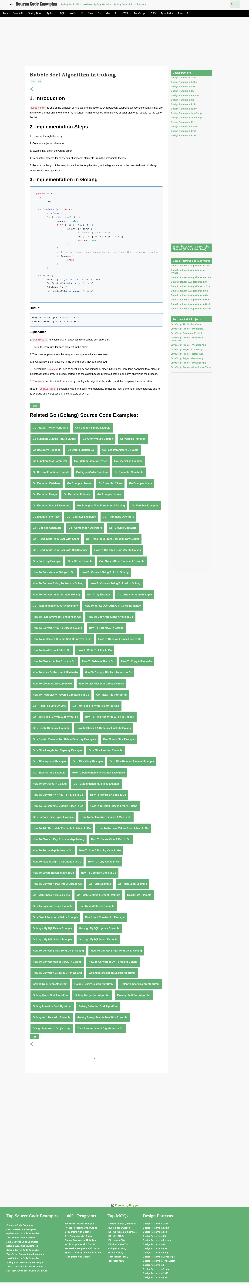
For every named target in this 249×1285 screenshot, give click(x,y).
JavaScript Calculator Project (186, 333)
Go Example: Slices (110, 483)
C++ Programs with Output (79, 1236)
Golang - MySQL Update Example (99, 928)
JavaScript (139, 13)
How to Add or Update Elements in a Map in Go (62, 828)
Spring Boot (67, 4)
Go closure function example (51, 472)
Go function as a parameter (50, 461)
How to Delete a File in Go (98, 661)
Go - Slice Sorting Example (49, 772)
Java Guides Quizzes (119, 1228)
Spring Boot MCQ (117, 1248)
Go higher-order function (92, 472)
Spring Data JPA (123, 4)
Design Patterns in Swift (183, 131)
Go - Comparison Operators (85, 527)
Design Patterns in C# (182, 91)
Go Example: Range (45, 494)
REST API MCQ (115, 1252)
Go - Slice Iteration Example (105, 750)
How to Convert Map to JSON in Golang (57, 961)
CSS (153, 13)
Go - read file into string (111, 694)
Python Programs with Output (81, 1228)
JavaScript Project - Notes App (187, 354)
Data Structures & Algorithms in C (189, 282)
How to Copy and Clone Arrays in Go (110, 616)
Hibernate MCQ (116, 1261)
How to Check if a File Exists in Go (54, 661)
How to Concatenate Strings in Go (53, 572)
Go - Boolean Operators (47, 527)
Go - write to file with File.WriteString (96, 705)
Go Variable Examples (145, 505)
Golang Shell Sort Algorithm (134, 995)
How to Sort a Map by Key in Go (52, 850)
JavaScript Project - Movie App (187, 358)
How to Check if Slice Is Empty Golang (113, 806)
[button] (32, 89)
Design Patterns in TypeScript (186, 117)
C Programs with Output (78, 1232)
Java (5, 13)
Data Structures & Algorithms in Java (190, 265)
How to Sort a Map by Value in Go (100, 850)
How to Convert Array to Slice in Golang (57, 628)
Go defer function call (81, 450)
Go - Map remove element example (98, 895)
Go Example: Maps (140, 483)
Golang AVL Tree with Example (51, 1017)
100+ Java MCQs (116, 1240)
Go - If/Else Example (80, 561)
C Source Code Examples (19, 1225)
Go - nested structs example (96, 906)
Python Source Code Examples (22, 1233)
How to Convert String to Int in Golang (105, 572)
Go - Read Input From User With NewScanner (60, 550)
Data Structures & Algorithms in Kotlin (191, 277)
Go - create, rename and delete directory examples (64, 739)
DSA (32, 81)
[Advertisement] (114, 42)
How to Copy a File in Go (136, 661)
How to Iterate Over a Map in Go (110, 839)
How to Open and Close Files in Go (119, 639)
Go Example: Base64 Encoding (51, 505)
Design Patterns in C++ (183, 86)
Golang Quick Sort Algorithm (50, 995)
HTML (125, 13)
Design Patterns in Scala (184, 126)
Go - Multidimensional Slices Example (96, 783)
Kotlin (73, 13)
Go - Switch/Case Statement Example (121, 561)
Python (50, 13)
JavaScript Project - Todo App (186, 349)
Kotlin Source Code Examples (22, 1246)
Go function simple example (92, 427)
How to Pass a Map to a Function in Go (57, 861)
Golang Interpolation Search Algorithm (112, 973)
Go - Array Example (99, 594)
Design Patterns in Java (183, 77)
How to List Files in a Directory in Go (101, 683)
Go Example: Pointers (77, 494)
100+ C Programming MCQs (122, 1232)
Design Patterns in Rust (183, 135)
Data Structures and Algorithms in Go (100, 1028)
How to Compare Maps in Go (98, 872)
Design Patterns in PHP (183, 104)
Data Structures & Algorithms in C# (189, 295)
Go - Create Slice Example (119, 739)
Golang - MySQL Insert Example (98, 939)
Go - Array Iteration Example (135, 594)
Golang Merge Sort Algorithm (92, 995)
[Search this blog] (223, 4)
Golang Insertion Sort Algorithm (52, 1006)
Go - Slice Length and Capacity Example (57, 750)
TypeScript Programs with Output (83, 1252)
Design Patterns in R (182, 122)
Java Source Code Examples (21, 1237)
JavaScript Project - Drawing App (188, 362)
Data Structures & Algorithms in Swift (191, 304)
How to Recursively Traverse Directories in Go (61, 694)
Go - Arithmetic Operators (118, 516)
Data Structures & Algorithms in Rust (190, 299)
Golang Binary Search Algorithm (94, 984)
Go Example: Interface (46, 516)
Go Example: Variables (46, 483)
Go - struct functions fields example (55, 917)
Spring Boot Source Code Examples (25, 1262)
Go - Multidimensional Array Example (55, 605)
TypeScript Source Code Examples (25, 1254)
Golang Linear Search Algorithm (140, 984)
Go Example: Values (109, 494)
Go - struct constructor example (104, 917)
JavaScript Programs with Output (83, 1248)
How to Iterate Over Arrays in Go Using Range (113, 605)
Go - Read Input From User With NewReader (112, 539)
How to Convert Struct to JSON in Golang (116, 950)
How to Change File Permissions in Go (108, 672)
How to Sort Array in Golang (106, 628)
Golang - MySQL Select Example (52, 939)
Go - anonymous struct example (52, 906)
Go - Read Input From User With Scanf (56, 539)
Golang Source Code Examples (22, 1250)
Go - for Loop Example (47, 561)
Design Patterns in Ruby (184, 108)
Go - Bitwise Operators (123, 527)
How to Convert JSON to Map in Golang (113, 961)
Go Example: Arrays (79, 483)
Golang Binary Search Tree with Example (102, 1017)
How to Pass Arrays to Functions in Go (57, 616)
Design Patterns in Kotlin (184, 82)
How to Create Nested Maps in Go (53, 872)
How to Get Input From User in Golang (117, 550)
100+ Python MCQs (118, 1244)
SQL (61, 13)
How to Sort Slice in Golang (50, 783)
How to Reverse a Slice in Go (108, 795)
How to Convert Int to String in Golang (56, 594)
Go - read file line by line (49, 705)
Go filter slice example (128, 461)
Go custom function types (90, 461)
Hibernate (140, 4)
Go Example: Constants (129, 472)
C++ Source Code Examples (21, 1229)
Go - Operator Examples (81, 516)
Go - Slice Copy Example (88, 761)
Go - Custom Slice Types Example (53, 817)
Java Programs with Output (79, 1223)
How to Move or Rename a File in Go (55, 672)
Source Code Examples (36, 4)
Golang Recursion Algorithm (50, 984)
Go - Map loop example (132, 884)
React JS (183, 13)
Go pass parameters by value (120, 450)
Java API (18, 13)
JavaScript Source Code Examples (24, 1266)
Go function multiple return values (54, 438)
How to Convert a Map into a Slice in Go (57, 884)
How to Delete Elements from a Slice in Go (98, 772)
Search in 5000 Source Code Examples (26, 1270)
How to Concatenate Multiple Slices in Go (58, 806)
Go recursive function (47, 450)
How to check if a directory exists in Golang (104, 728)
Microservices (84, 4)
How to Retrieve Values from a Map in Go (123, 828)
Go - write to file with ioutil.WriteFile (55, 717)
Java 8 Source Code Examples (22, 1241)
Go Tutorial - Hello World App (50, 427)
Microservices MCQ (118, 1256)
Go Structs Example (139, 895)
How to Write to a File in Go (94, 650)
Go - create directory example (51, 728)
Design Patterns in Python (185, 95)
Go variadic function (132, 438)
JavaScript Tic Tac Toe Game (186, 324)
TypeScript (167, 13)
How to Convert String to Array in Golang (58, 583)
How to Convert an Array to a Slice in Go (58, 795)
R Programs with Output (78, 1256)
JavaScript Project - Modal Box (187, 328)
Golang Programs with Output (81, 1240)
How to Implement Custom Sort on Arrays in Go (62, 639)
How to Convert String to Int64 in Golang (116, 583)
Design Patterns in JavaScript (186, 113)
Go (108, 13)
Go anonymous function (98, 438)
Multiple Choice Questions (122, 1223)
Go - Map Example (100, 884)
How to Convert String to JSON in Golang (58, 950)
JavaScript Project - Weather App (188, 345)
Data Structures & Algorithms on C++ (190, 286)
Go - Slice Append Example (49, 761)
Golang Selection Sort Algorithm (98, 1006)
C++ (90, 13)
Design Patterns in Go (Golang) (52, 1028)
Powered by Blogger (124, 1205)
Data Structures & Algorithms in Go (189, 290)
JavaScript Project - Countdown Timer (191, 367)
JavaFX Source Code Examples (22, 1258)
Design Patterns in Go (182, 100)
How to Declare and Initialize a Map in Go (106, 817)
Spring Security (102, 4)
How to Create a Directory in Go (52, 683)
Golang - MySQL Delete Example (52, 928)
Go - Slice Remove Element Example (132, 761)
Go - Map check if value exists (51, 895)
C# (99, 13)
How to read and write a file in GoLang (109, 717)
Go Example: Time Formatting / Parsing (101, 505)
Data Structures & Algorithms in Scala (191, 308)
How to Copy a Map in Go (104, 861)
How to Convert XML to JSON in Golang (57, 973)
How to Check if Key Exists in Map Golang (58, 839)
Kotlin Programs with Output (80, 1244)
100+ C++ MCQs (116, 1236)
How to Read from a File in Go (52, 650)
